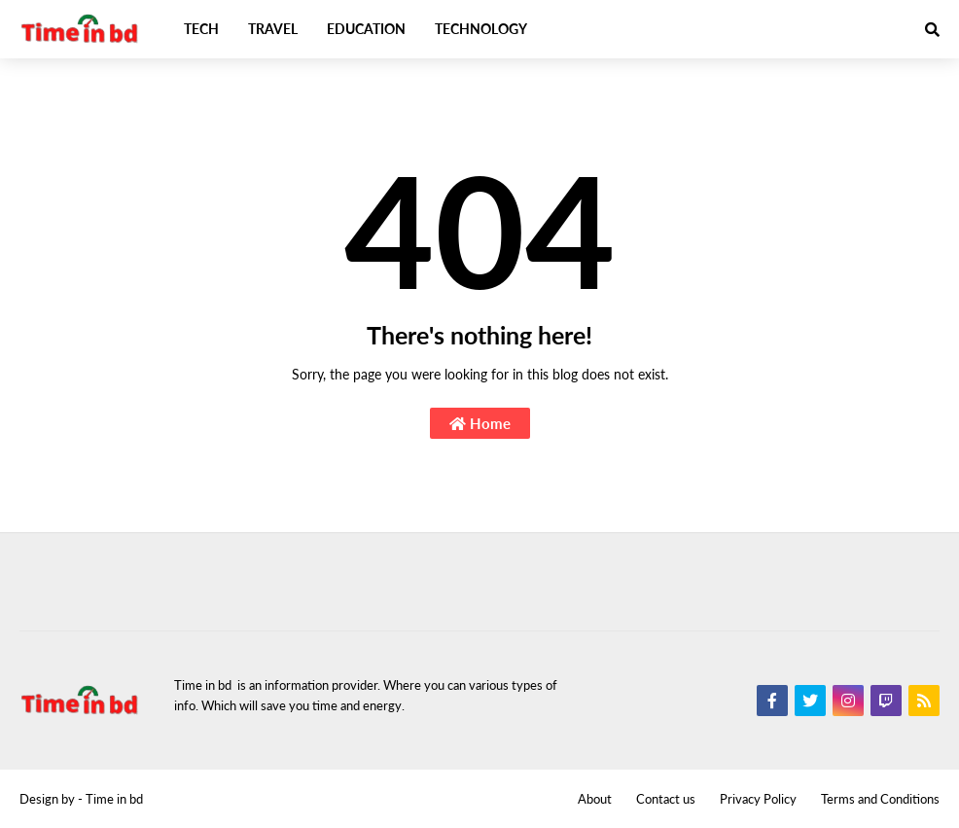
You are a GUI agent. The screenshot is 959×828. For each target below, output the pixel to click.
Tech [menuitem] (201, 28)
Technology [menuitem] (481, 28)
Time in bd (114, 799)
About (595, 799)
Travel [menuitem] (273, 28)
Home (480, 423)
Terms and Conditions (880, 799)
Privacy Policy (758, 799)
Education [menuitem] (366, 28)
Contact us (665, 799)
